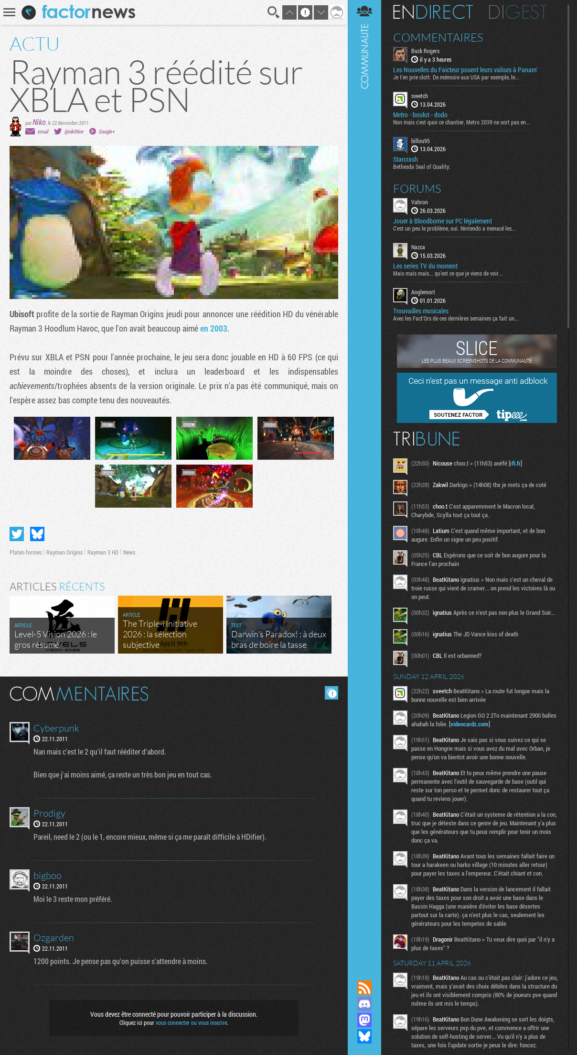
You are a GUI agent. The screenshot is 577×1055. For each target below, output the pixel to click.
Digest (518, 12)
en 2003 (213, 328)
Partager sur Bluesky (37, 534)
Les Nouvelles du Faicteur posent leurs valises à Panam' (465, 70)
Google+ (107, 131)
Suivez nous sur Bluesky (364, 1036)
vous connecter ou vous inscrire (191, 1022)
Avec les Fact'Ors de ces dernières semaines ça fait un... (456, 318)
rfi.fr (515, 463)
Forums (417, 188)
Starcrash (405, 159)
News (129, 552)
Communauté (364, 480)
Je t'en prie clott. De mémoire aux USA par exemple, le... (456, 77)
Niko (39, 122)
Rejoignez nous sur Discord (364, 1004)
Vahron (419, 202)
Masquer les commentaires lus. (331, 693)
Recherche (274, 12)
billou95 (420, 140)
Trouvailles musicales (421, 311)
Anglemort (423, 292)
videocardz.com (469, 724)
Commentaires (438, 37)
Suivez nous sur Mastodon (364, 1020)
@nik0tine (74, 131)
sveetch (419, 96)
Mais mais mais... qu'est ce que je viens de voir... (448, 273)
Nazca (418, 247)
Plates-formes (26, 552)
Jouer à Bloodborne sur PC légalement (442, 221)
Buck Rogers (425, 51)
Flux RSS (364, 987)
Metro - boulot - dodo (420, 115)
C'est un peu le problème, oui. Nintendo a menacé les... (454, 228)
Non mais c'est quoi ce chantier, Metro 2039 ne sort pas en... (461, 122)
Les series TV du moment (425, 266)
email (43, 131)
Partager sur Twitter (17, 534)
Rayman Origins (64, 552)
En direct (433, 12)
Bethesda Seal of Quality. (421, 166)
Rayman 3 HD (102, 552)
